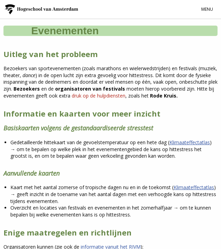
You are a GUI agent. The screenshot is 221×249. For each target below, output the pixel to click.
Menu (207, 9)
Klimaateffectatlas (189, 142)
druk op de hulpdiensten (98, 95)
